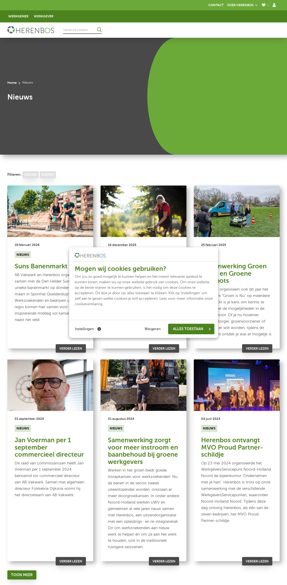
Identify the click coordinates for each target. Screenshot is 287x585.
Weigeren (153, 329)
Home (12, 82)
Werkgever (43, 16)
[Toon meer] (21, 575)
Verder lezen (70, 348)
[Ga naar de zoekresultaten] (99, 29)
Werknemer (18, 16)
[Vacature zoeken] (82, 29)
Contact (216, 5)
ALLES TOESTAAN (191, 329)
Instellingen (88, 329)
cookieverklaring (88, 304)
